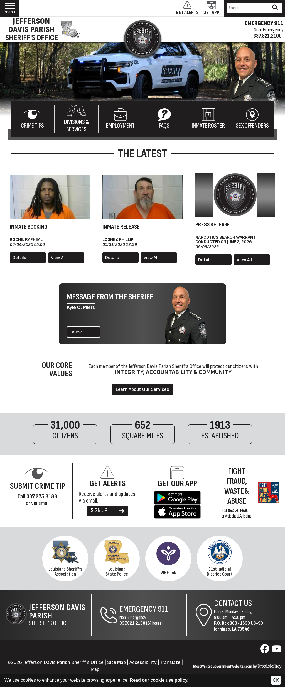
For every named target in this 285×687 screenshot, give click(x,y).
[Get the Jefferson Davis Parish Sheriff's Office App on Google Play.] (177, 497)
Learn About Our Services (142, 389)
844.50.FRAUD (239, 511)
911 (163, 609)
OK (276, 680)
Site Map (116, 662)
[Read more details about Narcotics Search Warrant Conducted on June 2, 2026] (213, 259)
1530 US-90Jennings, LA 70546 (238, 626)
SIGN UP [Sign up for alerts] (107, 510)
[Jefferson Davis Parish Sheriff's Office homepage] (41, 29)
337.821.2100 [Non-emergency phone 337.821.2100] (268, 36)
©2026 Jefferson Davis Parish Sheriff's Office (55, 662)
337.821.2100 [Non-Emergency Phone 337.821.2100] (132, 623)
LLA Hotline (244, 516)
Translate (170, 662)
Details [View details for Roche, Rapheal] (19, 257)
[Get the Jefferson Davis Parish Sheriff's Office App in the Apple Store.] (177, 511)
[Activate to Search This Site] (274, 8)
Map (95, 669)
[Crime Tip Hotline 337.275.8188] (41, 496)
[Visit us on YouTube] (277, 650)
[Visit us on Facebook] (265, 650)
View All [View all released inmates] (151, 257)
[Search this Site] (247, 8)
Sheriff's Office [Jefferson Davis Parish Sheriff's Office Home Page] (60, 615)
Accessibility (143, 662)
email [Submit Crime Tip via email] (44, 503)
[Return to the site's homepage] (142, 38)
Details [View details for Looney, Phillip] (112, 257)
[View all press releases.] (252, 259)
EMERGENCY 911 (264, 23)
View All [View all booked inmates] (58, 257)
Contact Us (233, 603)
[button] (10, 8)
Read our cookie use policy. (159, 680)
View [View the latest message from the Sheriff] (77, 332)
